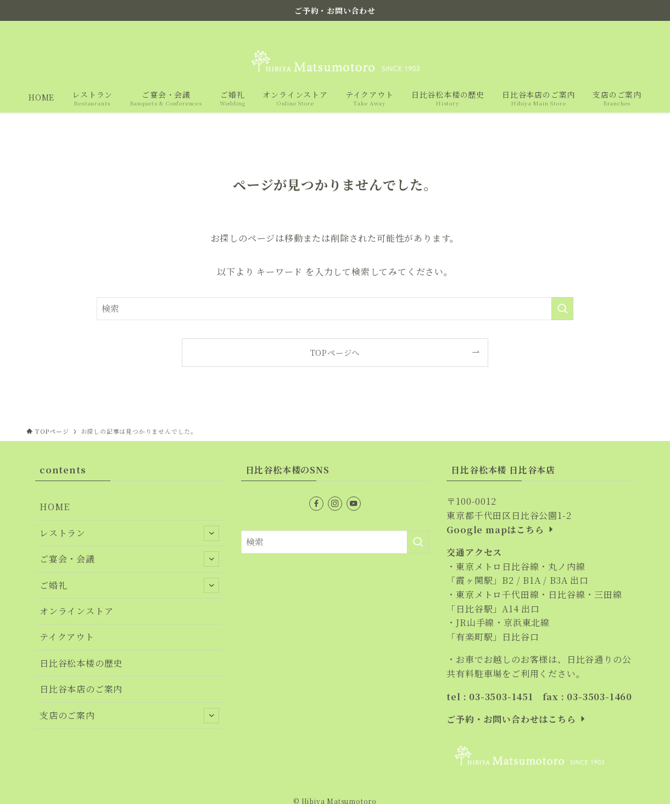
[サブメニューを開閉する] (211, 533)
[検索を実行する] (562, 308)
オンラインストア (76, 611)
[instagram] (608, 29)
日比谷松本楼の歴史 (81, 663)
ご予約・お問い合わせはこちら (517, 719)
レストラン (129, 533)
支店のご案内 (129, 715)
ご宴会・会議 (129, 559)
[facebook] (594, 29)
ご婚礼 (129, 585)
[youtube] (622, 29)
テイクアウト (67, 636)
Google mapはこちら (501, 529)
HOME (55, 506)
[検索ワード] (335, 308)
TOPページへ (335, 352)
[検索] (636, 29)
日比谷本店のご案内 (81, 689)
